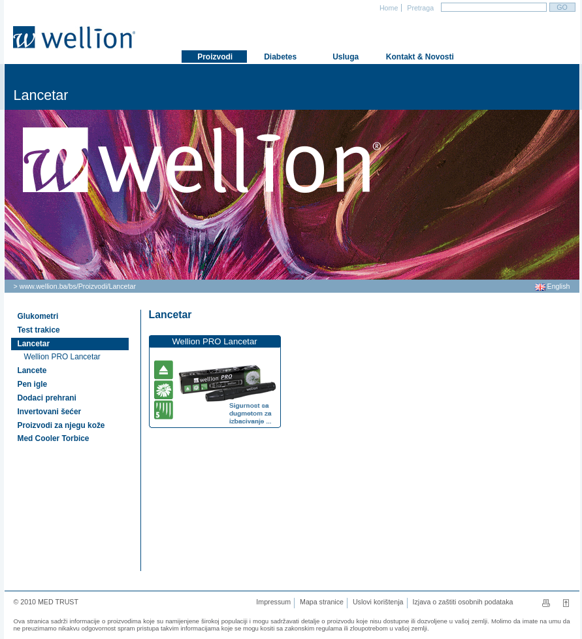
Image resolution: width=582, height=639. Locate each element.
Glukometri (38, 316)
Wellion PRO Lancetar (62, 356)
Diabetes (279, 56)
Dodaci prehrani (47, 397)
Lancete (32, 370)
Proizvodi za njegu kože (61, 425)
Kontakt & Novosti (413, 56)
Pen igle (33, 384)
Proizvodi (92, 286)
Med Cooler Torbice (53, 438)
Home (388, 8)
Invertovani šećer (50, 411)
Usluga (345, 56)
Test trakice (39, 330)
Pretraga (419, 8)
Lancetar (122, 286)
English (552, 286)
